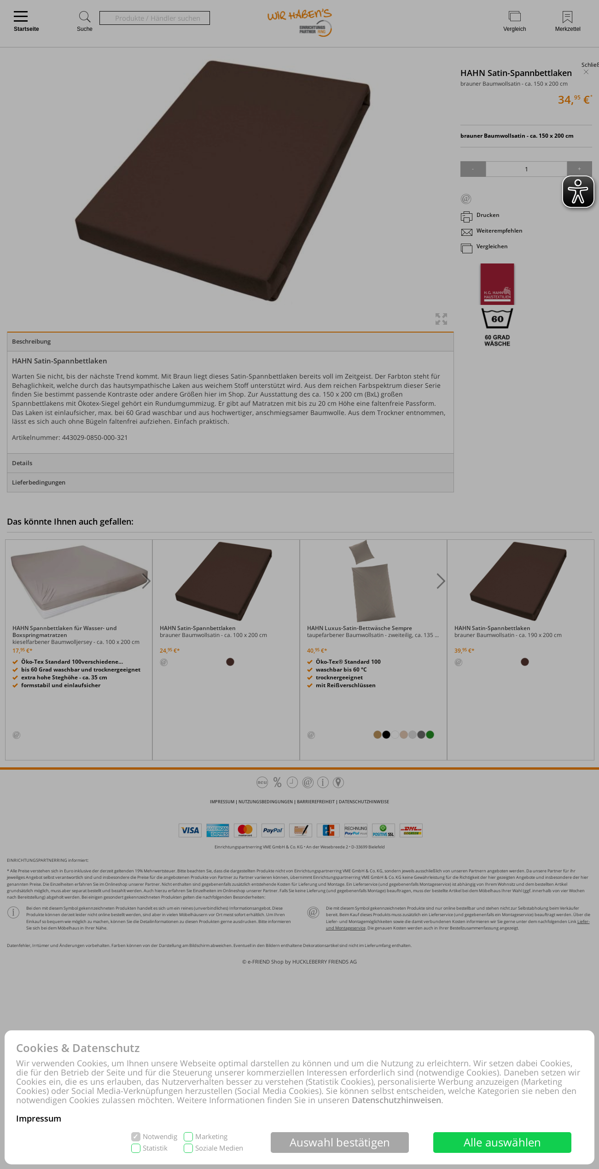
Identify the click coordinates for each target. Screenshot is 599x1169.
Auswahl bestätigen (340, 1142)
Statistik (155, 1148)
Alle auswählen (502, 1142)
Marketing (211, 1136)
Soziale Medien (219, 1148)
